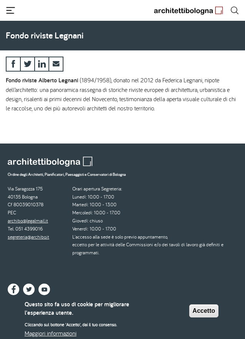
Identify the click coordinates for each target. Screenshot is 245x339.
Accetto (204, 313)
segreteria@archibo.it (28, 237)
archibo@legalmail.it (28, 220)
